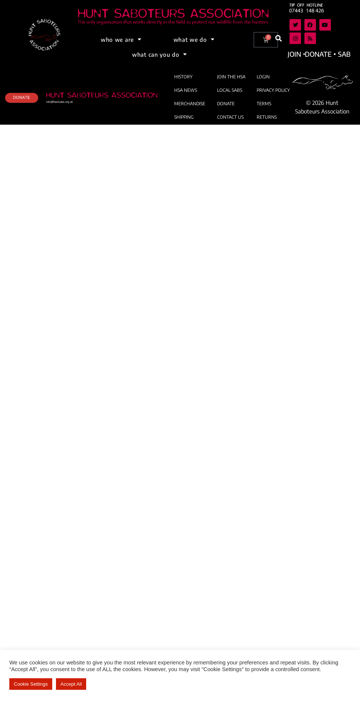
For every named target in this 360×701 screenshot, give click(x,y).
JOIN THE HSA (231, 77)
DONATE (226, 103)
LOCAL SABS (229, 90)
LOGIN (263, 77)
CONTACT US (230, 117)
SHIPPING (184, 117)
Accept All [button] (71, 684)
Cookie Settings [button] (31, 684)
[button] (278, 38)
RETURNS (267, 117)
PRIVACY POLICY (273, 90)
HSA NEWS (185, 90)
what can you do (159, 54)
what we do (194, 39)
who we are (121, 39)
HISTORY (183, 77)
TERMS (264, 103)
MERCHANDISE (189, 103)
